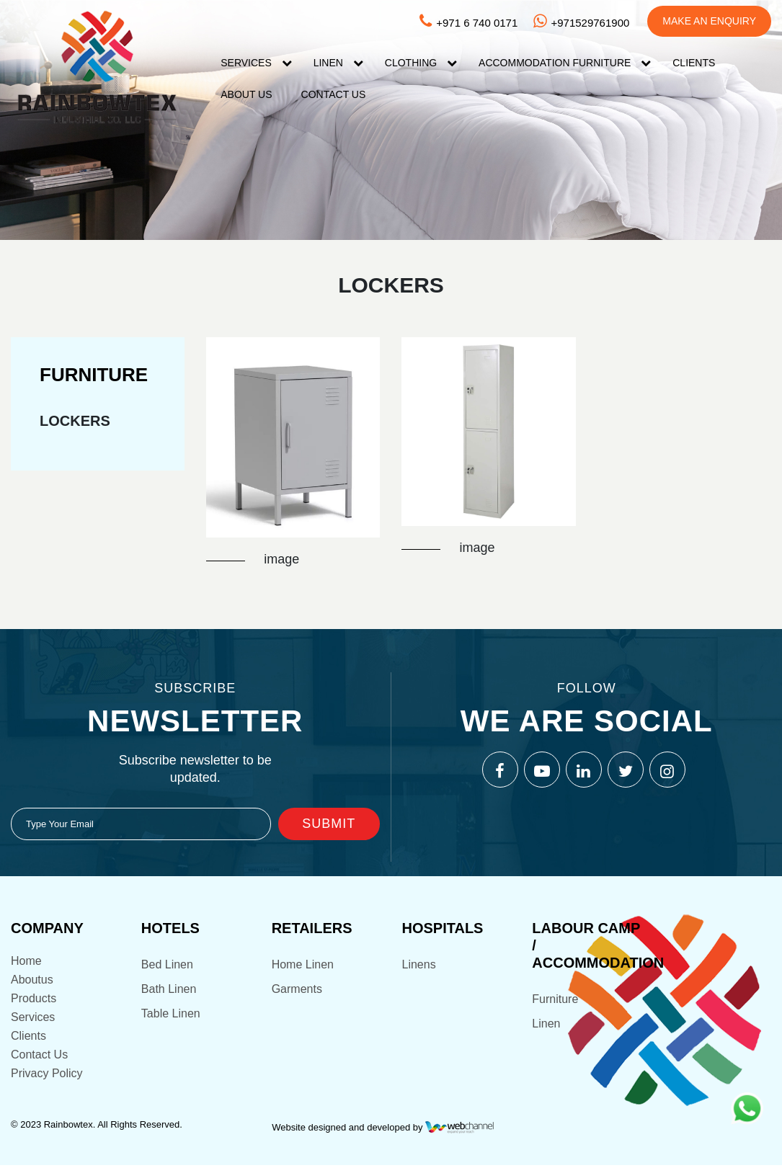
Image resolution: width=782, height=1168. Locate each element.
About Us (246, 94)
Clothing (411, 62)
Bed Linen (167, 966)
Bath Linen (169, 990)
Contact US (333, 94)
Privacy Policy (47, 1075)
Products (33, 1000)
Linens (418, 966)
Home (26, 962)
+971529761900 (580, 23)
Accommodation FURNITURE (555, 62)
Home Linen (303, 966)
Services (246, 62)
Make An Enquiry (709, 21)
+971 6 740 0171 (467, 23)
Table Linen (170, 1015)
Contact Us (39, 1056)
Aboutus (32, 981)
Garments (297, 990)
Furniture (555, 1000)
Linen (328, 62)
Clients (693, 62)
